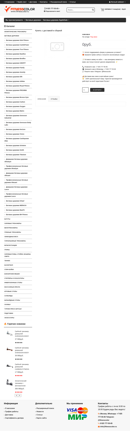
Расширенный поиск (45, 408)
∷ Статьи (72, 2)
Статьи (40, 415)
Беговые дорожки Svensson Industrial (15, 117)
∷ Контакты (43, 2)
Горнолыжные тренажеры (15, 241)
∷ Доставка (32, 2)
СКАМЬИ (7, 304)
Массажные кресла (12, 287)
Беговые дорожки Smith (15, 150)
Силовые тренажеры (12, 223)
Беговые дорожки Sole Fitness (17, 40)
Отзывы (54, 99)
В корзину (97, 90)
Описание (42, 99)
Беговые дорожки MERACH (16, 205)
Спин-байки (9, 269)
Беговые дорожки (11, 36)
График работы (11, 411)
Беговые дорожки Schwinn (16, 145)
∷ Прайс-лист (21, 2)
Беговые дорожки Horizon (15, 129)
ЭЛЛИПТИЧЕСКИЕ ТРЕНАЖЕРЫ (15, 31)
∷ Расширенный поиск (58, 2)
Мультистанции (10, 245)
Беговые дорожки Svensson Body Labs (17, 124)
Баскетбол (8, 265)
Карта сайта (42, 418)
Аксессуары (9, 317)
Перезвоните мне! (52, 11)
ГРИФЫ (7, 250)
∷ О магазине (9, 2)
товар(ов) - (118, 9)
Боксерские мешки (12, 274)
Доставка (9, 415)
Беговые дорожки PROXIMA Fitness (15, 91)
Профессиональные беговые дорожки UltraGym (16, 167)
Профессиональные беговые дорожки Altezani (16, 181)
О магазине (10, 408)
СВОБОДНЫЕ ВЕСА (11, 236)
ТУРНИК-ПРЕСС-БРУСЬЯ (12, 309)
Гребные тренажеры (12, 232)
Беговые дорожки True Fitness (17, 49)
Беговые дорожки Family (15, 68)
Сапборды (8, 296)
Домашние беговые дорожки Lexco (15, 188)
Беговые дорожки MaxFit (15, 210)
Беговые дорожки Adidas (15, 81)
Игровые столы (10, 291)
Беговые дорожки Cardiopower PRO (16, 140)
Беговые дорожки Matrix (15, 111)
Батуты (7, 219)
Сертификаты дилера (14, 418)
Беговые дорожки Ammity (15, 72)
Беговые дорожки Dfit (14, 77)
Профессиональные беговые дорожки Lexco (16, 195)
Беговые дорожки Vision (15, 134)
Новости (40, 411)
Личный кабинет (117, 2)
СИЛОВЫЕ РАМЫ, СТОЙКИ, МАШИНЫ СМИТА (17, 255)
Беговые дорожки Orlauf (15, 201)
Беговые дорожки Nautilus (16, 54)
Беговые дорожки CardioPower (17, 45)
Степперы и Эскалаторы (14, 278)
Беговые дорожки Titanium (16, 154)
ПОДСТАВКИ (8, 313)
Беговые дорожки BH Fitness (17, 214)
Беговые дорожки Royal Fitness (18, 86)
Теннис (7, 260)
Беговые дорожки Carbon (15, 102)
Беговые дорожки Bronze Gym (17, 97)
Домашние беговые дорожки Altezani (15, 174)
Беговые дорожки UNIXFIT (16, 63)
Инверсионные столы (13, 282)
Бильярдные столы (12, 300)
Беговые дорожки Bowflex (16, 58)
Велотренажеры (11, 228)
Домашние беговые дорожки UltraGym (15, 160)
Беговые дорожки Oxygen (15, 106)
